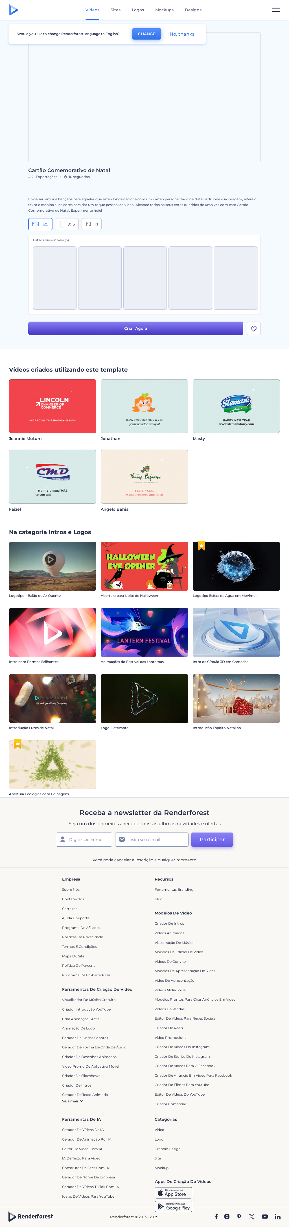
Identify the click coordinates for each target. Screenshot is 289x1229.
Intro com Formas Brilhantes (33, 662)
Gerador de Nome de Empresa (88, 1177)
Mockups (164, 9)
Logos (138, 9)
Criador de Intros (169, 923)
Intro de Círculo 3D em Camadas (220, 662)
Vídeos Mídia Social (171, 990)
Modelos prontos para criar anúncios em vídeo (195, 999)
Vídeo (159, 1130)
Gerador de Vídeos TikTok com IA (90, 1187)
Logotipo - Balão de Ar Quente (35, 596)
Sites (116, 9)
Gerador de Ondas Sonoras (85, 1038)
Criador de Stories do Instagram (182, 1056)
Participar (212, 839)
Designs (193, 9)
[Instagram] (226, 1217)
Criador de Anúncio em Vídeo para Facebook (193, 1075)
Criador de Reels (169, 1028)
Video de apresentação (174, 980)
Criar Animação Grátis (80, 1019)
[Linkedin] (278, 1217)
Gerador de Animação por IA (86, 1139)
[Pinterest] (239, 1217)
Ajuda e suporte (75, 918)
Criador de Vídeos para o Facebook (185, 1066)
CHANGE (147, 33)
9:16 (67, 224)
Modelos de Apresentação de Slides (185, 971)
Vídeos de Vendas (170, 1009)
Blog (159, 899)
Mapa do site (73, 956)
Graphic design (168, 1149)
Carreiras (69, 909)
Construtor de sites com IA (85, 1168)
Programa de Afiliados (81, 927)
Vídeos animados (169, 933)
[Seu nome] (84, 840)
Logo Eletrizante (114, 728)
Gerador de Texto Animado (85, 1095)
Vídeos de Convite (170, 961)
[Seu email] (152, 840)
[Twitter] (251, 1217)
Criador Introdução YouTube (86, 1009)
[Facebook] (216, 1217)
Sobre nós (71, 889)
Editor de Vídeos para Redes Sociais (185, 1018)
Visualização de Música (174, 942)
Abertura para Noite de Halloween (129, 596)
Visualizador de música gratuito (89, 1000)
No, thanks (182, 34)
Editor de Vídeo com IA (82, 1149)
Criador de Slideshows (81, 1076)
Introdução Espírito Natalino (217, 728)
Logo (159, 1139)
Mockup (161, 1168)
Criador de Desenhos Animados (89, 1057)
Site (158, 1158)
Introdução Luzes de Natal (31, 728)
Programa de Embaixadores (86, 975)
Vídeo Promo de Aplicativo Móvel (90, 1066)
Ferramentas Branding (174, 889)
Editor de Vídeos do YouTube (180, 1094)
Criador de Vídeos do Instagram (182, 1047)
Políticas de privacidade (82, 937)
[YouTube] (265, 1217)
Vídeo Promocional (171, 1037)
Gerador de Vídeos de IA (83, 1130)
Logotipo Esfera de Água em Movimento (227, 596)
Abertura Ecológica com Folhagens (39, 794)
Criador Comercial (170, 1104)
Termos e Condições (79, 946)
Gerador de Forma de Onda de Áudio (94, 1047)
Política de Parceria (78, 965)
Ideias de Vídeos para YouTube (88, 1196)
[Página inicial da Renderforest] (13, 10)
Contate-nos (73, 899)
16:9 (40, 224)
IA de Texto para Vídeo (81, 1158)
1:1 (91, 224)
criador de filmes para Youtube (182, 1085)
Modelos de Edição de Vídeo (179, 952)
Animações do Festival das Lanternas (132, 662)
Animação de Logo (78, 1028)
